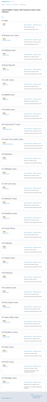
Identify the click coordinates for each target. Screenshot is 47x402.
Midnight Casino (6, 173)
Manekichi (5, 158)
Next (3, 17)
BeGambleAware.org (37, 396)
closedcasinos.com (8, 398)
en (11, 1)
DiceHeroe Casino (6, 336)
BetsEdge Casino (6, 382)
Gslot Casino (5, 366)
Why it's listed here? (28, 24)
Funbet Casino (5, 262)
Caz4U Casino (5, 84)
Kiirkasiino (5, 277)
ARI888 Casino (5, 99)
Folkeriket (5, 247)
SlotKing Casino (6, 55)
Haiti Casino (5, 351)
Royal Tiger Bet (6, 69)
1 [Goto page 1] (43, 18)
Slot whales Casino (6, 307)
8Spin (4, 25)
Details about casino (37, 24)
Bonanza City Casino (7, 40)
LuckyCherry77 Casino (7, 129)
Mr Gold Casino (6, 188)
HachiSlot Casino (6, 218)
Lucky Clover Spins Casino (8, 144)
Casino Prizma (5, 233)
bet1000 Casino (6, 114)
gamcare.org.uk (36, 397)
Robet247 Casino (6, 203)
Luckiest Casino (6, 292)
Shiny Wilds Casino (6, 322)
